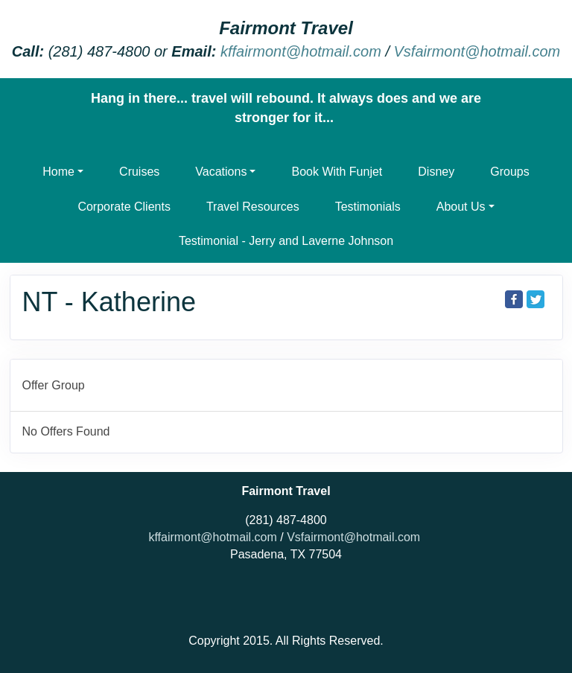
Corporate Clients (124, 206)
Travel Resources (252, 206)
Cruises (139, 171)
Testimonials (368, 206)
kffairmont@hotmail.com (300, 51)
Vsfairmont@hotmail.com (477, 51)
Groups (509, 171)
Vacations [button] (221, 171)
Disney (436, 171)
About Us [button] (461, 206)
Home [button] (58, 171)
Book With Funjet (336, 171)
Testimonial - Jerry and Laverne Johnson (286, 241)
